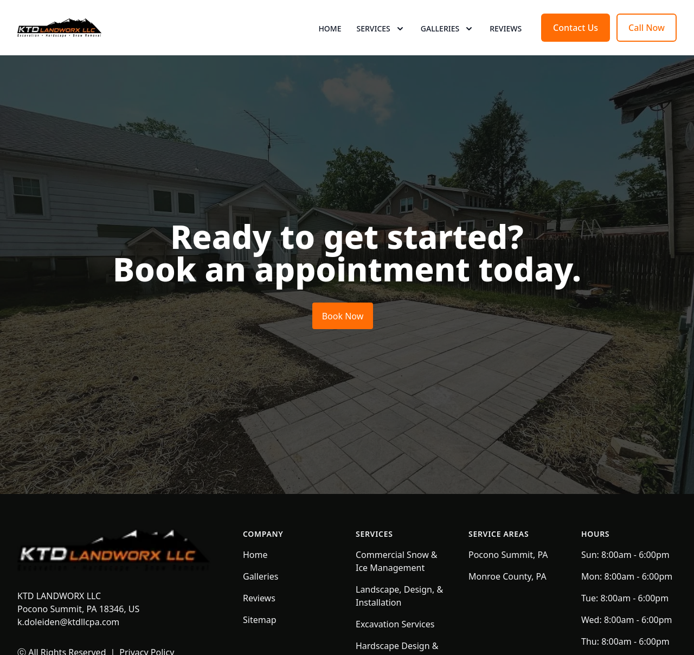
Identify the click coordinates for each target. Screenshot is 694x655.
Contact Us (575, 48)
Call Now (646, 48)
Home (329, 48)
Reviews (506, 48)
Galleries (260, 616)
